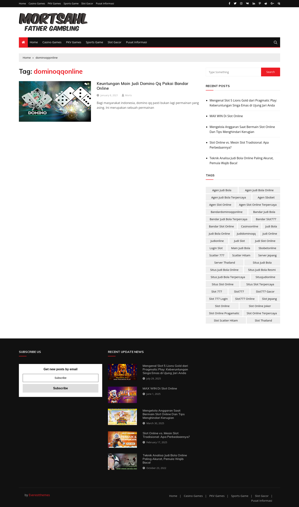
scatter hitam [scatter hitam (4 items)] (241, 255)
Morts (128, 95)
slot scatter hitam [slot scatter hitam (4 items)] (226, 320)
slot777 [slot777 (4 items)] (239, 291)
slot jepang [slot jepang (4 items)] (269, 299)
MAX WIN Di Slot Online (226, 116)
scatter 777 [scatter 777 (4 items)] (216, 255)
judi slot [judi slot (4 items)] (239, 241)
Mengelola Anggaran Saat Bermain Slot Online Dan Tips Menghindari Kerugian (242, 129)
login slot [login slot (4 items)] (216, 248)
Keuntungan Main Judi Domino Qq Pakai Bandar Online (142, 86)
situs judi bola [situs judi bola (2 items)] (262, 262)
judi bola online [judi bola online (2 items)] (219, 233)
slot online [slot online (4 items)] (222, 306)
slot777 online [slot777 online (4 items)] (245, 299)
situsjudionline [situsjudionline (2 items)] (265, 277)
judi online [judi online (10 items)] (270, 233)
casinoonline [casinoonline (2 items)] (249, 226)
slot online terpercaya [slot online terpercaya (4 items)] (262, 313)
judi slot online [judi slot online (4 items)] (265, 241)
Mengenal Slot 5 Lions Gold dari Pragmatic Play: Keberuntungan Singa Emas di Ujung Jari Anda (243, 102)
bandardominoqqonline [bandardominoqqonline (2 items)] (227, 212)
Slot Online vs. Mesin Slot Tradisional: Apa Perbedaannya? (239, 145)
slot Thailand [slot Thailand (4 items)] (263, 320)
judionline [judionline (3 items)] (217, 241)
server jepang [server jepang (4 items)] (267, 255)
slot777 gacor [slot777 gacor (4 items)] (265, 291)
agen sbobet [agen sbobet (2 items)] (266, 197)
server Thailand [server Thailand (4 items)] (224, 262)
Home (22, 3)
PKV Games (54, 3)
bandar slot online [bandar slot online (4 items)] (221, 226)
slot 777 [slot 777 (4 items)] (216, 291)
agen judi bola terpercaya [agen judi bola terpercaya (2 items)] (228, 197)
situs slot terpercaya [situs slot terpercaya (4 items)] (260, 284)
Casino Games (37, 3)
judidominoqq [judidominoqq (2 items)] (246, 233)
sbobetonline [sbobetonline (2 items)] (267, 248)
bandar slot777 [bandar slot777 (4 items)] (266, 219)
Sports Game (71, 3)
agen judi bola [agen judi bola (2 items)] (221, 190)
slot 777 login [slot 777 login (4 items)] (218, 299)
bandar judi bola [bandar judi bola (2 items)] (264, 212)
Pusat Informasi (105, 3)
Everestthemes (39, 495)
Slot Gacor (87, 3)
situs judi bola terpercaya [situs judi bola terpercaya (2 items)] (228, 277)
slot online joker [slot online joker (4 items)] (260, 306)
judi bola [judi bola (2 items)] (271, 226)
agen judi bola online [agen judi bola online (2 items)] (259, 190)
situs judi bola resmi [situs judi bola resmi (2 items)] (262, 270)
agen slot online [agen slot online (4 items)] (220, 204)
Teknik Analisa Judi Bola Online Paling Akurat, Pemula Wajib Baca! (241, 160)
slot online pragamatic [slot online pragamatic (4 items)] (224, 313)
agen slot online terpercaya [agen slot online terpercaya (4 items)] (257, 204)
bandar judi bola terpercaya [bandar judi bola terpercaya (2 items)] (228, 219)
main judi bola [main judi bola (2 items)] (240, 248)
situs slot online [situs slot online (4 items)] (223, 284)
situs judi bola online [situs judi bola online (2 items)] (224, 270)
